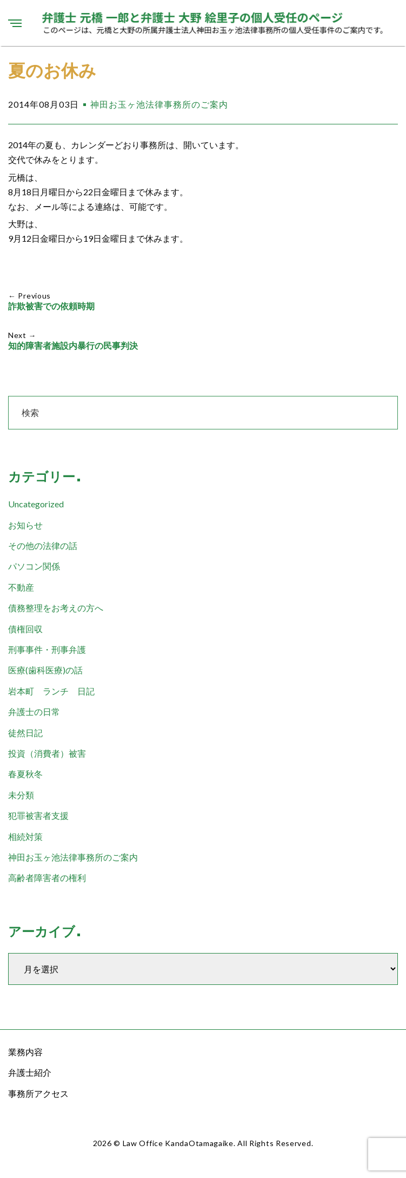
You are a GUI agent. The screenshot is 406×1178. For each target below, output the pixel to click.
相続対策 (25, 836)
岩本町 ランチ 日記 (51, 691)
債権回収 (25, 629)
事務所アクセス (38, 1093)
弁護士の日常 (34, 711)
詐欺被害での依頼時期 (51, 306)
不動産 (21, 587)
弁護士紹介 (29, 1072)
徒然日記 (25, 732)
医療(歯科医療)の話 (45, 670)
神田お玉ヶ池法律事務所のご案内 (159, 104)
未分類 (21, 795)
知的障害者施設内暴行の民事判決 (73, 346)
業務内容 (25, 1052)
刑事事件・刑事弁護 (47, 649)
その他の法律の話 (42, 545)
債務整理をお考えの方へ (55, 608)
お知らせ (25, 525)
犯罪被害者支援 (38, 815)
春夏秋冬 (25, 774)
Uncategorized (36, 504)
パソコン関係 (34, 566)
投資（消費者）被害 (47, 753)
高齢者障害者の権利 (47, 877)
